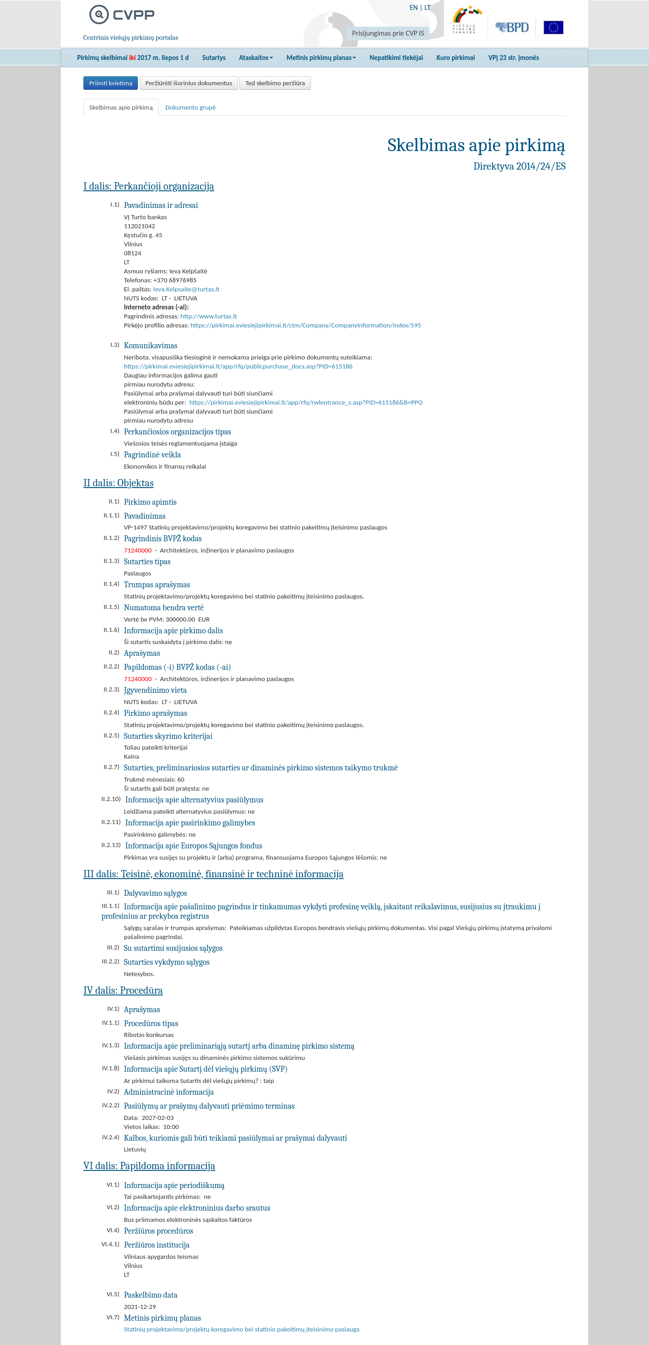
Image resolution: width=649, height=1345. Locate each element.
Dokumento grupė (190, 107)
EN (414, 7)
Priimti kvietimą (110, 83)
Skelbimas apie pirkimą (121, 107)
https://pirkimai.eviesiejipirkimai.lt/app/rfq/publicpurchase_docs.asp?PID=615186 (238, 366)
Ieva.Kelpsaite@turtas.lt (186, 289)
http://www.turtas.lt (209, 316)
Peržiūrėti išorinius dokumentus (189, 83)
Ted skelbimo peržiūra (275, 83)
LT (427, 7)
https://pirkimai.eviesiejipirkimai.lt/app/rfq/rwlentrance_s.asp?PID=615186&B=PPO (306, 402)
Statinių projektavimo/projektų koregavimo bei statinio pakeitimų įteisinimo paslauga (241, 1329)
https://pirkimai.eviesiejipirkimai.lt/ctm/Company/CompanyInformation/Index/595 (306, 325)
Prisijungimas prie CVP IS (388, 33)
